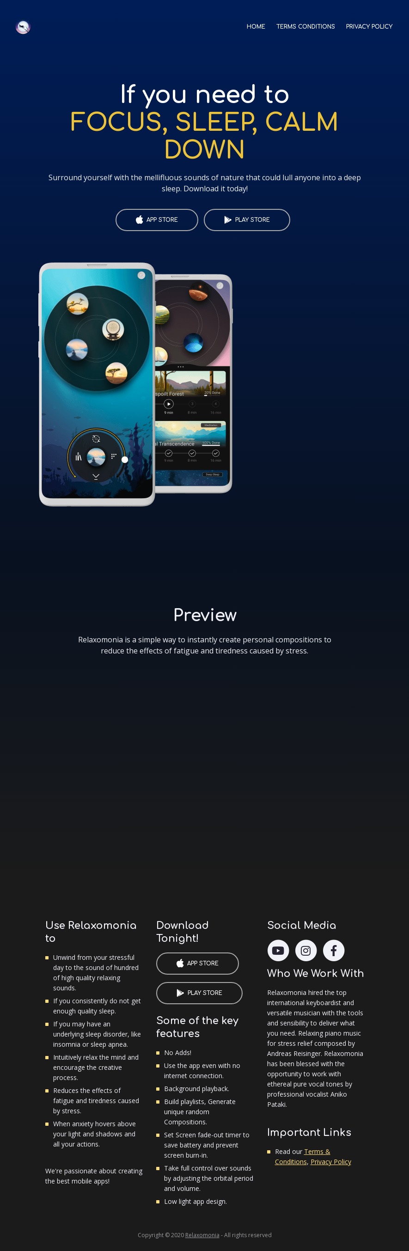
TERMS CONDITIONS (305, 27)
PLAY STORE (252, 220)
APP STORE (162, 220)
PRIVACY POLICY (369, 27)
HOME (259, 24)
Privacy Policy (331, 1161)
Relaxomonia (202, 1235)
